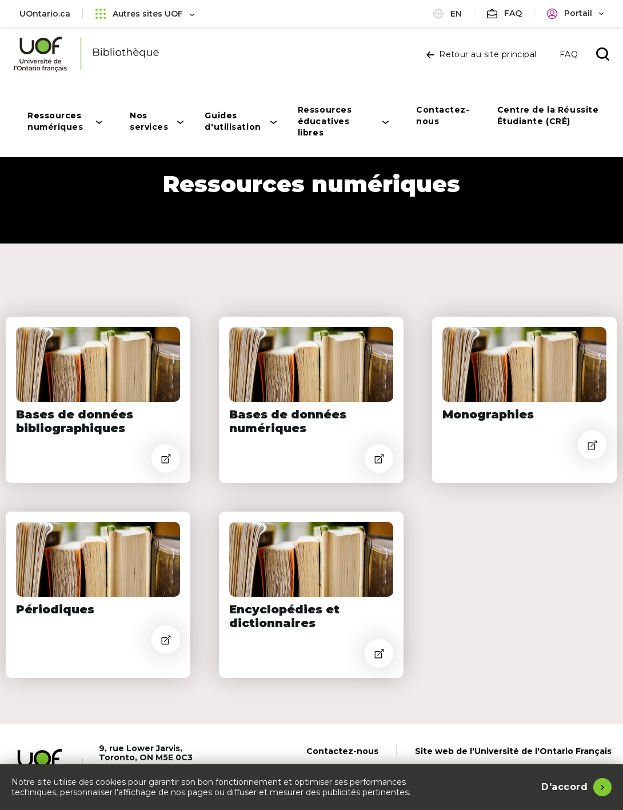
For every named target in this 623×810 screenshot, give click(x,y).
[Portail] (575, 13)
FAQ (569, 54)
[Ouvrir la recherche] (602, 54)
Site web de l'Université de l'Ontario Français (513, 751)
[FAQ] (504, 13)
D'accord (564, 786)
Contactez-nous (342, 751)
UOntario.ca (44, 14)
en (447, 13)
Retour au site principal (481, 54)
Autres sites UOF (144, 13)
